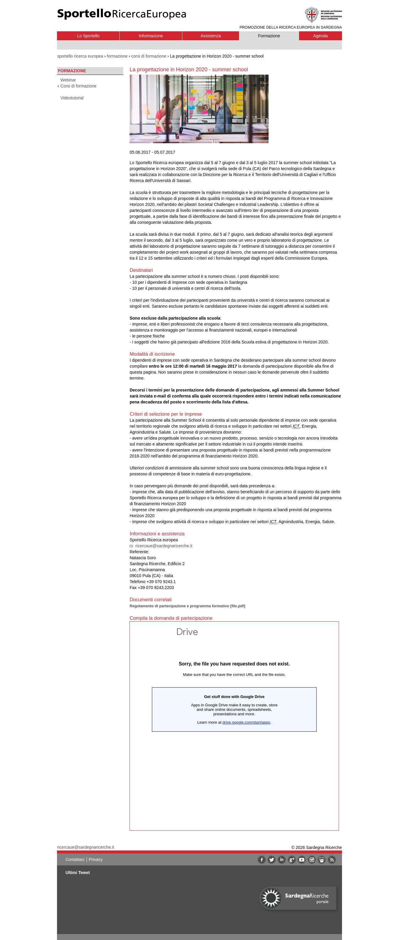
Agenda (320, 35)
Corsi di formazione (79, 86)
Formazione (269, 35)
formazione (117, 56)
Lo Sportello (88, 35)
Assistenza (211, 35)
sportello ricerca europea (80, 56)
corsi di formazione (149, 56)
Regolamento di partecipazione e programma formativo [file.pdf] (187, 606)
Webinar (68, 80)
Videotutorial (72, 97)
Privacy (96, 859)
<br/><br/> (234, 726)
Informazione (151, 35)
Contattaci (74, 859)
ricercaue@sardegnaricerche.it (163, 545)
